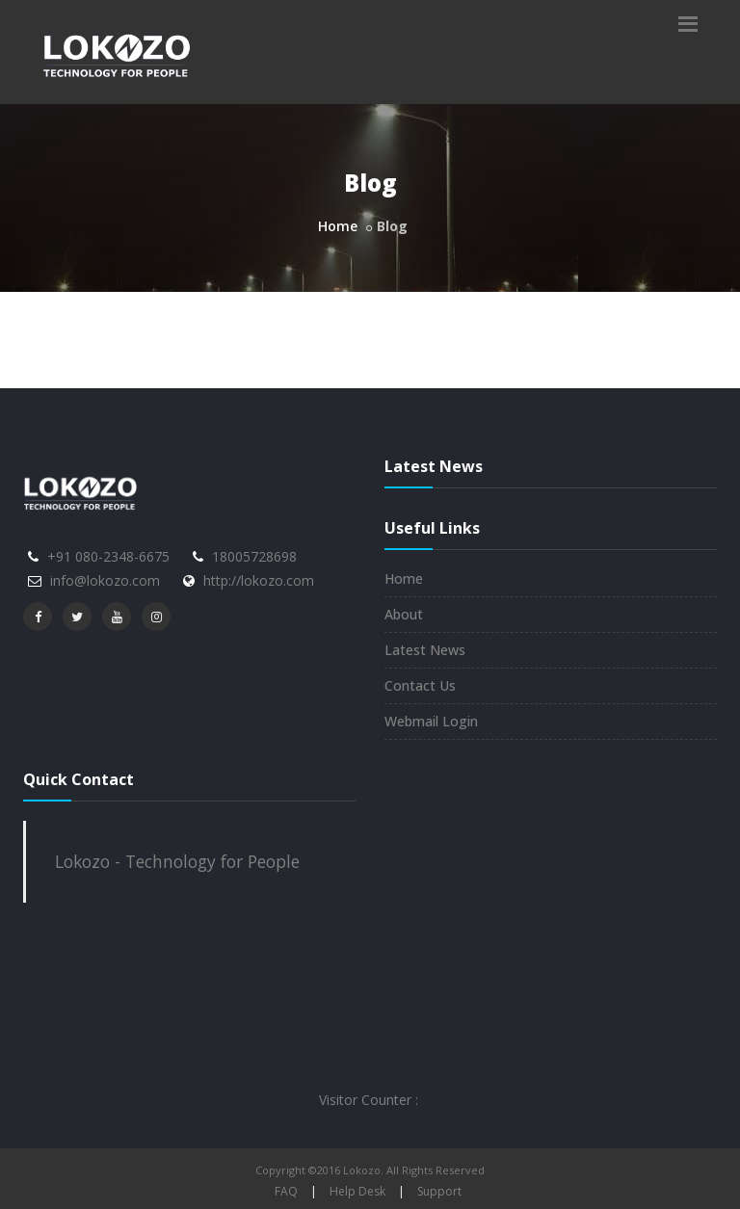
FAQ (286, 1191)
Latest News (424, 650)
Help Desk (357, 1191)
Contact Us (420, 685)
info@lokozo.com (105, 580)
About (403, 614)
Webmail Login (431, 721)
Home (337, 226)
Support (439, 1191)
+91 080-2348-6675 (108, 556)
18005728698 (254, 556)
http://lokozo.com (258, 580)
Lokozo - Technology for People (177, 861)
